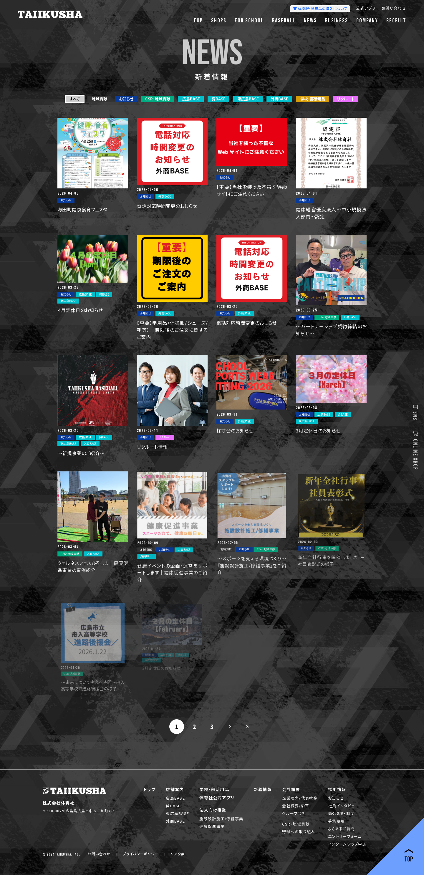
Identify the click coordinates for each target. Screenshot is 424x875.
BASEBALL (284, 21)
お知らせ (336, 798)
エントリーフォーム (345, 836)
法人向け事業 (212, 810)
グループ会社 (294, 813)
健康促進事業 (212, 826)
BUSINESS (336, 21)
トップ (149, 789)
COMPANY (367, 21)
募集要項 (336, 821)
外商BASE (175, 821)
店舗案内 (175, 789)
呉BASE (173, 805)
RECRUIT (396, 21)
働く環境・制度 (341, 813)
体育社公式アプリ (216, 798)
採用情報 (337, 789)
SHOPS (218, 21)
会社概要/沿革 (295, 805)
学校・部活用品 (214, 789)
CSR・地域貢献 (295, 824)
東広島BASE (177, 813)
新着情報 (263, 789)
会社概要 (291, 789)
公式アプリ (366, 9)
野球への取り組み (298, 831)
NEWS (310, 21)
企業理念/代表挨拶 (300, 798)
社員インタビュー (343, 805)
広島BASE (175, 798)
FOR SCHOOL (249, 21)
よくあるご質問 (341, 828)
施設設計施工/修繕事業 (221, 818)
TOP (198, 21)
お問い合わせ (394, 9)
